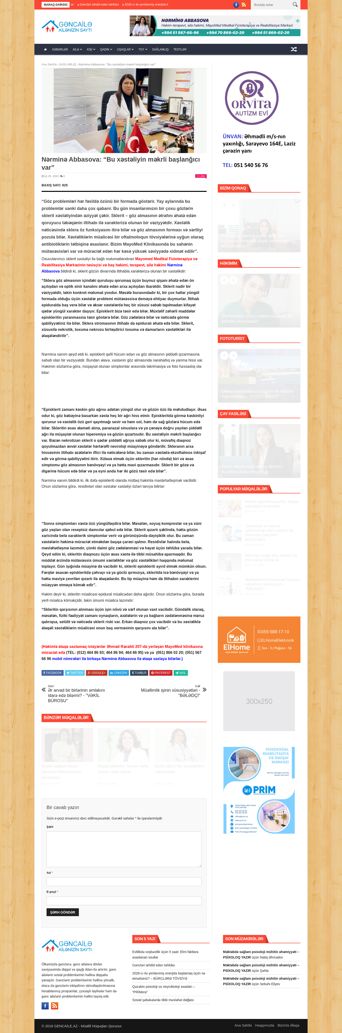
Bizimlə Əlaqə (288, 1025)
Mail (181, 673)
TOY (141, 49)
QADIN (104, 49)
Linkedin (118, 673)
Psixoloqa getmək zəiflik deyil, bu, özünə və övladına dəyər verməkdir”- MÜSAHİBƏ (256, 240)
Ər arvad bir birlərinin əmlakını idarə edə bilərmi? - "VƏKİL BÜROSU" (79, 693)
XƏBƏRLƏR (60, 49)
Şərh (50, 827)
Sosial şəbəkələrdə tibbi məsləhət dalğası (163, 1000)
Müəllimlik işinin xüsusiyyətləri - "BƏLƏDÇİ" (168, 691)
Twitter (75, 673)
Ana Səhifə (49, 64)
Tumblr (139, 673)
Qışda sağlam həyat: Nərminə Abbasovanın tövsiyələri (61, 772)
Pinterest (161, 673)
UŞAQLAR (124, 49)
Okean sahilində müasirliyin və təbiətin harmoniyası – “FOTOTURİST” (257, 394)
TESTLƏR (179, 49)
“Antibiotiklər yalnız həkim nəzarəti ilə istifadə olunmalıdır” (256, 319)
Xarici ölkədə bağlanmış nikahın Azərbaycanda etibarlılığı (251, 469)
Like (201, 176)
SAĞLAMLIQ (160, 49)
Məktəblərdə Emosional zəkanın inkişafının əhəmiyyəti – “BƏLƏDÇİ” (272, 584)
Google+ (96, 673)
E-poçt (52, 892)
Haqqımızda (264, 1025)
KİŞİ (89, 49)
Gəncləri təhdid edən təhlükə (104, 4)
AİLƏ (76, 49)
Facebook (52, 673)
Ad (50, 872)
